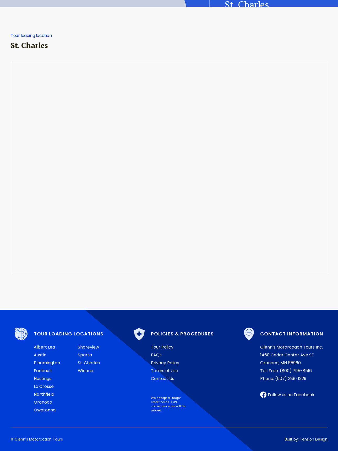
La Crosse (44, 386)
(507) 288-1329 (290, 379)
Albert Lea (44, 347)
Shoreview (88, 347)
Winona (85, 371)
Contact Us (162, 379)
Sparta (85, 355)
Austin (40, 355)
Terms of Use (164, 371)
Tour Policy (162, 347)
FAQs (156, 355)
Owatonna (45, 410)
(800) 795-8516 (296, 371)
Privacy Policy (165, 363)
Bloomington (47, 363)
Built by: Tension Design (306, 439)
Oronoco (43, 402)
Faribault (43, 371)
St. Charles (89, 363)
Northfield (44, 394)
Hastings (42, 379)
